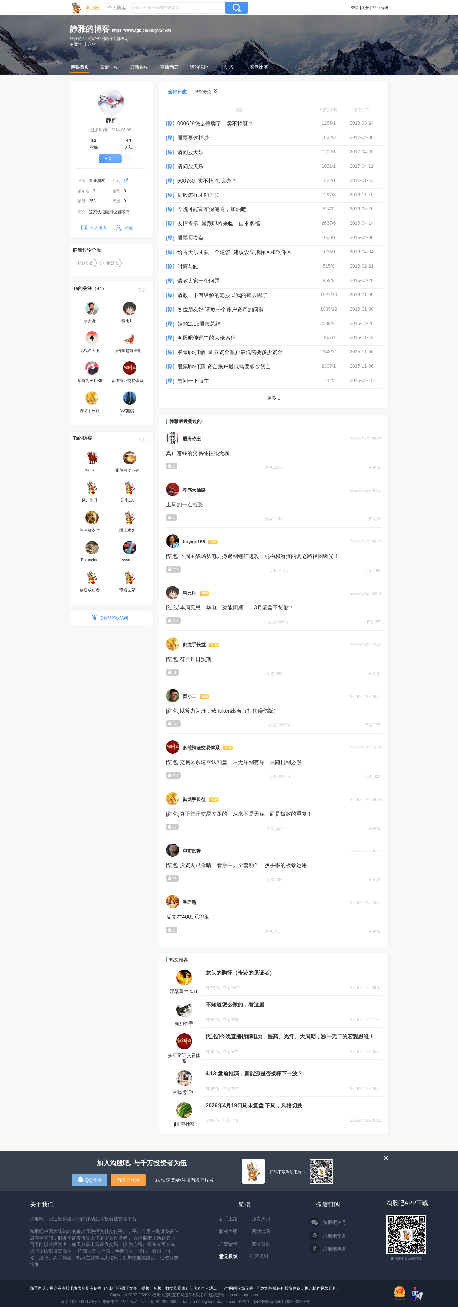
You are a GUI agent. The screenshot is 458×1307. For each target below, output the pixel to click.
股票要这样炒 (193, 138)
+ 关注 (110, 158)
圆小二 (189, 696)
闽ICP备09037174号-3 (81, 1301)
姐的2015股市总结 (199, 324)
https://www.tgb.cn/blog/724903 (141, 30)
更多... (143, 290)
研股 (229, 67)
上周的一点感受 (184, 504)
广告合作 (228, 1243)
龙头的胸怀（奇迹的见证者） (240, 973)
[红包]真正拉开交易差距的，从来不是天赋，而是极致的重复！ (239, 814)
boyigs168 (194, 541)
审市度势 (192, 850)
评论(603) (373, 776)
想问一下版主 (193, 381)
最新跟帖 (139, 67)
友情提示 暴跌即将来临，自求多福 (218, 223)
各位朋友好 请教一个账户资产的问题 (220, 309)
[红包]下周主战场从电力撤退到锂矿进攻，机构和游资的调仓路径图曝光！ (252, 556)
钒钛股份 (86, 263)
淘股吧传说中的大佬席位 (206, 338)
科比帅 (189, 593)
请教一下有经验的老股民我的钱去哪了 (222, 295)
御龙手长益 (194, 644)
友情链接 (261, 1243)
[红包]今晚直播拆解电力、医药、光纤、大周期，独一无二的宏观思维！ (290, 1036)
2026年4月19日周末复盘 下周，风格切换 (254, 1105)
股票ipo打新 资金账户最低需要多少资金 (224, 366)
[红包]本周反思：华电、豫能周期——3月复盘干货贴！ (230, 607)
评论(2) (375, 467)
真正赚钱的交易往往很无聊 (198, 453)
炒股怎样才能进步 (198, 195)
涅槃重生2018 (184, 991)
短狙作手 (184, 1023)
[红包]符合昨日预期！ (191, 659)
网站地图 (261, 1231)
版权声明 (228, 1231)
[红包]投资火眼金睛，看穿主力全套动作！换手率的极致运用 (236, 865)
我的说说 (199, 67)
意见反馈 (228, 1256)
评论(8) (375, 828)
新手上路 (228, 1218)
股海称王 (192, 438)
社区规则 (259, 1256)
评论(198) (373, 570)
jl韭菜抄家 (184, 1124)
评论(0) (375, 519)
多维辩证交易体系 (201, 747)
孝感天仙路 (194, 490)
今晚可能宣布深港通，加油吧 (211, 209)
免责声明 (261, 1218)
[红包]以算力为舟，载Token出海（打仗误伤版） (222, 711)
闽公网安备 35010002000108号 (282, 1301)
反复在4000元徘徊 (188, 917)
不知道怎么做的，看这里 (235, 1004)
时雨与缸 (187, 266)
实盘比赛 (259, 67)
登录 (355, 7)
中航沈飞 (111, 263)
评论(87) (374, 622)
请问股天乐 (190, 152)
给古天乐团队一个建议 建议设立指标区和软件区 (234, 252)
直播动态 (169, 67)
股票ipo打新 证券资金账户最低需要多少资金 (230, 352)
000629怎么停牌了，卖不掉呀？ (215, 123)
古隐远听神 (184, 1092)
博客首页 (79, 67)
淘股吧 (93, 7)
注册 (365, 7)
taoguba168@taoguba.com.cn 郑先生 (217, 1301)
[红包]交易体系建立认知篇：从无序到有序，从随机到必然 (234, 762)
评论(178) (373, 725)
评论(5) (375, 673)
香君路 (189, 902)
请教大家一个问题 (198, 281)
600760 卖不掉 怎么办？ (207, 181)
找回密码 (380, 7)
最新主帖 (109, 67)
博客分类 (206, 91)
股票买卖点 (190, 238)
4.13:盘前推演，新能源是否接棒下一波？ (254, 1073)
